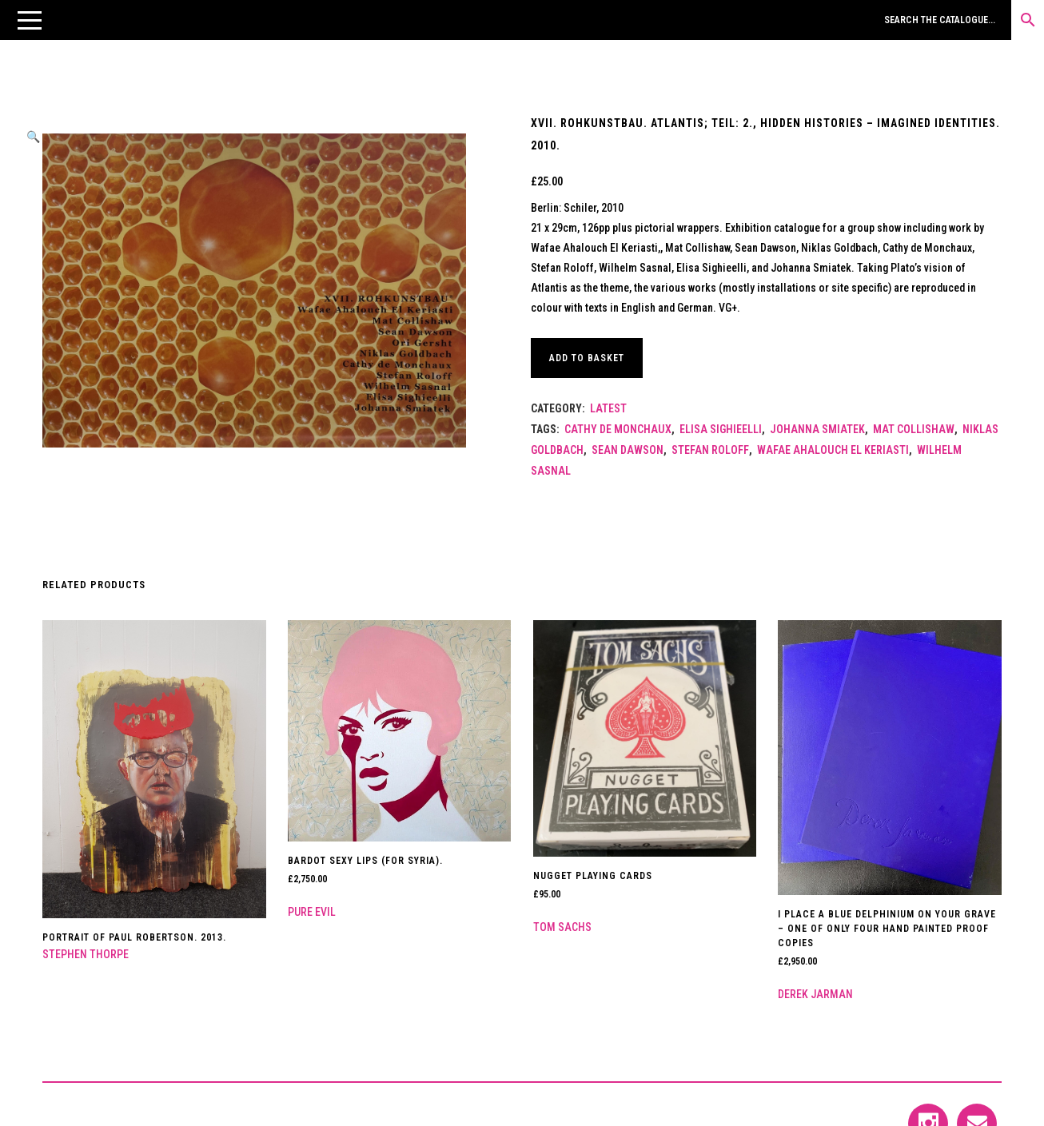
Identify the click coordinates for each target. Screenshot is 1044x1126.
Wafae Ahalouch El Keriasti (833, 450)
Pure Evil (312, 911)
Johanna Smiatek (817, 429)
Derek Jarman (815, 994)
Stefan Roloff (710, 450)
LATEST (608, 408)
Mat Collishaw (913, 429)
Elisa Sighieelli (720, 429)
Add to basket (586, 358)
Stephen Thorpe (85, 954)
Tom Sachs (562, 927)
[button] (30, 20)
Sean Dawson (627, 450)
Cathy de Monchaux (617, 429)
